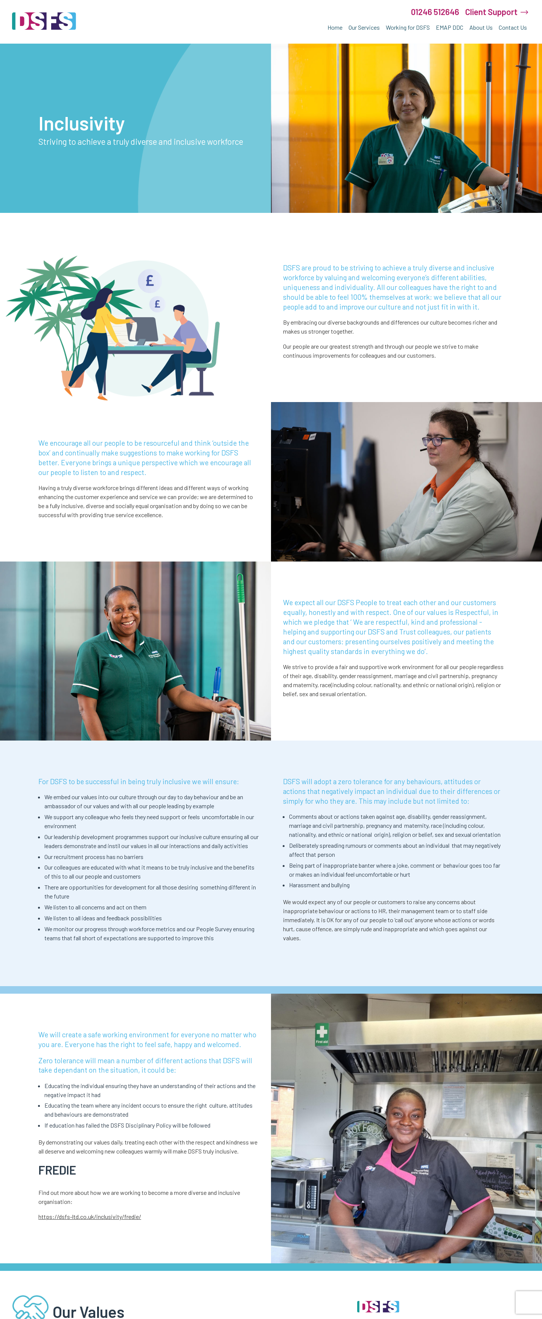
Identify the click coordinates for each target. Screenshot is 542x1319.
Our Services (364, 27)
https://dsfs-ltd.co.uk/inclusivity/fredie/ (89, 1216)
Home (335, 27)
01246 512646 (435, 12)
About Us (481, 27)
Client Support (491, 12)
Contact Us (513, 27)
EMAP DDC (449, 27)
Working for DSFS (408, 27)
